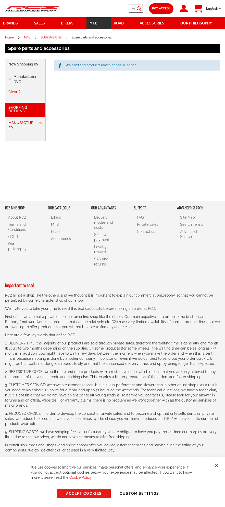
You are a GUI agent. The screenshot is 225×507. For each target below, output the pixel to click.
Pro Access (161, 8)
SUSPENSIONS (51, 37)
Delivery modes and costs (103, 222)
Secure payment (101, 237)
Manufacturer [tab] (20, 125)
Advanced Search (188, 234)
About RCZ (17, 217)
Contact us (146, 232)
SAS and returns (101, 261)
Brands (10, 23)
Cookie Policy (80, 477)
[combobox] (112, 9)
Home (10, 37)
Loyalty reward (100, 249)
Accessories (61, 239)
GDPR (13, 237)
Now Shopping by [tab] (23, 64)
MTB (27, 37)
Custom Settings (139, 493)
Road (55, 232)
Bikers (56, 217)
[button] (213, 8)
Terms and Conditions (17, 227)
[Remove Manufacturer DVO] (9, 79)
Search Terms (191, 224)
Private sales (147, 224)
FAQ (140, 217)
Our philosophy (17, 246)
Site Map (187, 217)
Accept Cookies (84, 493)
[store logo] (32, 8)
